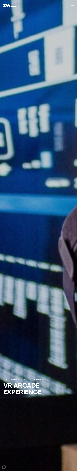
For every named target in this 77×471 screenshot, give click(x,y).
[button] (3, 467)
